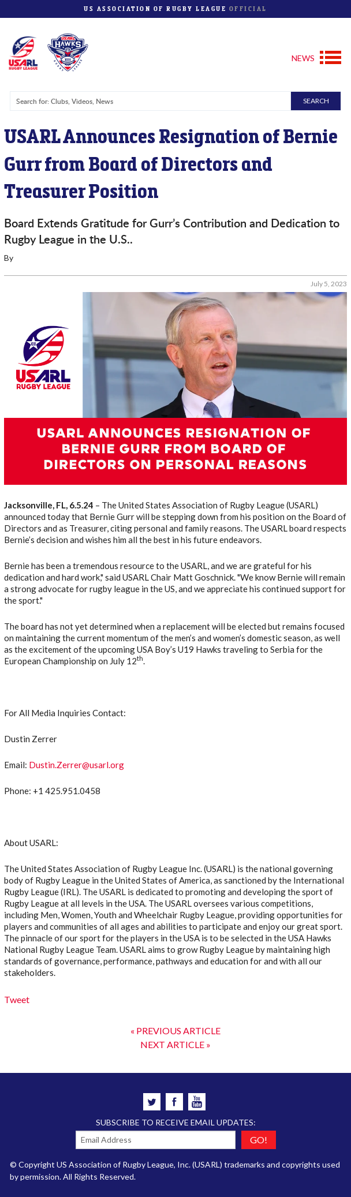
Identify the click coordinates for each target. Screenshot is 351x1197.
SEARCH (316, 100)
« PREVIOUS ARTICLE (175, 1030)
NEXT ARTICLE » (175, 1044)
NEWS (303, 58)
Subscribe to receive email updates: (176, 1122)
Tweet (16, 999)
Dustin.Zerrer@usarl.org (76, 765)
